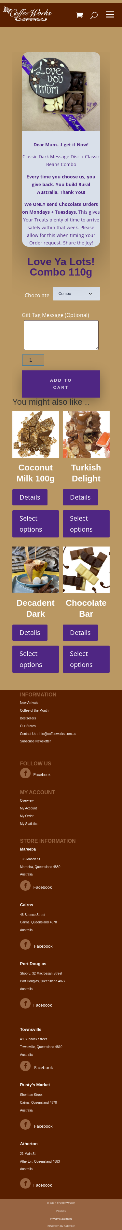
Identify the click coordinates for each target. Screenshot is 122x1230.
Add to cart (61, 384)
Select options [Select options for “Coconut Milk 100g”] (31, 524)
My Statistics (29, 824)
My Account (28, 808)
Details (30, 497)
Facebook (42, 775)
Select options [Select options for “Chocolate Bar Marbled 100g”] (81, 659)
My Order (27, 816)
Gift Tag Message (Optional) (55, 315)
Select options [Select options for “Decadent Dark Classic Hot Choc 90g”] (31, 659)
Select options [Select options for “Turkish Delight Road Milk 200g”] (81, 524)
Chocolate (37, 295)
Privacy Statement (61, 1218)
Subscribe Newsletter (35, 741)
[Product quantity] (33, 360)
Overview (27, 800)
